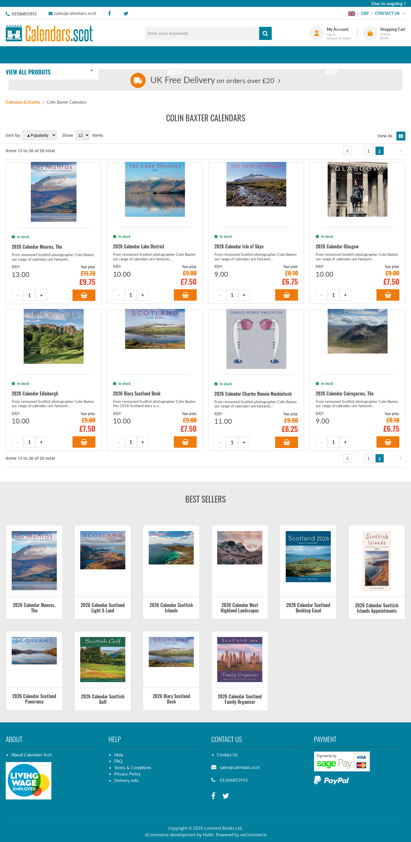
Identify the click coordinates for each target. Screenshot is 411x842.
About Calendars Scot (31, 754)
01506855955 (24, 13)
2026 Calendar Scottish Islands (171, 608)
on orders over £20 (212, 80)
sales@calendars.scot (75, 13)
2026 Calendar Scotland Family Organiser (240, 699)
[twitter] (126, 14)
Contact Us (227, 754)
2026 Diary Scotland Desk (171, 699)
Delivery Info (126, 780)
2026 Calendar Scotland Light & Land (103, 608)
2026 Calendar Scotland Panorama (34, 699)
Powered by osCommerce (241, 834)
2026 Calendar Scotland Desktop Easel (308, 608)
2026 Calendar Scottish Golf (102, 699)
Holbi (208, 834)
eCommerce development (170, 834)
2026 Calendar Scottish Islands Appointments (376, 608)
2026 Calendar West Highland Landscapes (240, 608)
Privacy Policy (127, 773)
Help (118, 754)
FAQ (118, 760)
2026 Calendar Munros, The (34, 608)
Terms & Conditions (132, 767)
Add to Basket (83, 295)
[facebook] (109, 14)
